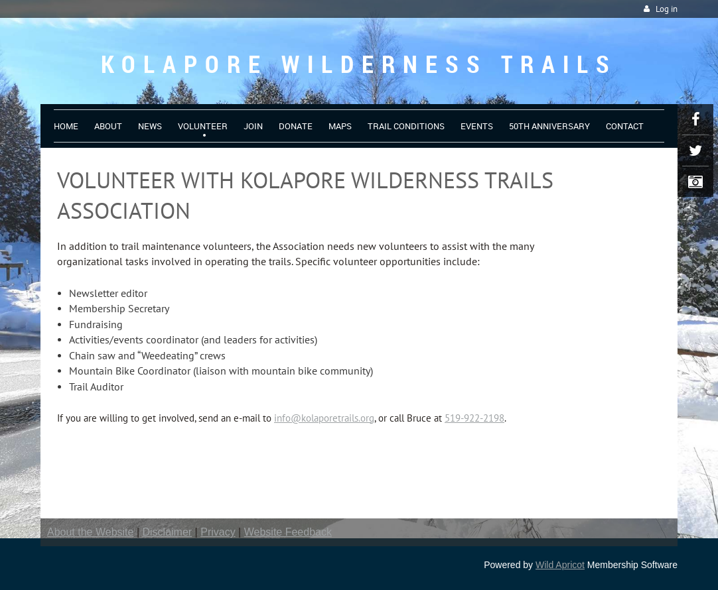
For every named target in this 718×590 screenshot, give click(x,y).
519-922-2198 (474, 418)
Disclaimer (167, 532)
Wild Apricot (560, 565)
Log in (667, 9)
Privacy (217, 532)
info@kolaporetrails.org (324, 418)
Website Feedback (288, 532)
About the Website (90, 532)
